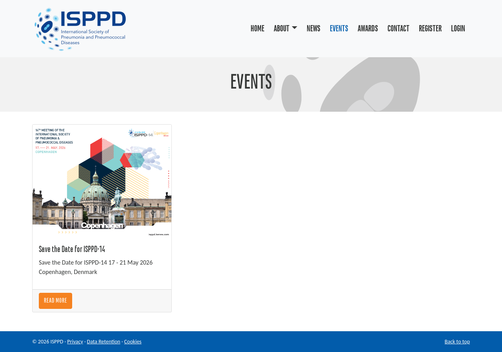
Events (339, 28)
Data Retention (103, 341)
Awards (368, 28)
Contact (398, 28)
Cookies (133, 341)
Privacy (75, 341)
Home (257, 28)
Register (430, 28)
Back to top (457, 341)
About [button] (281, 28)
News (313, 28)
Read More (55, 300)
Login (458, 28)
